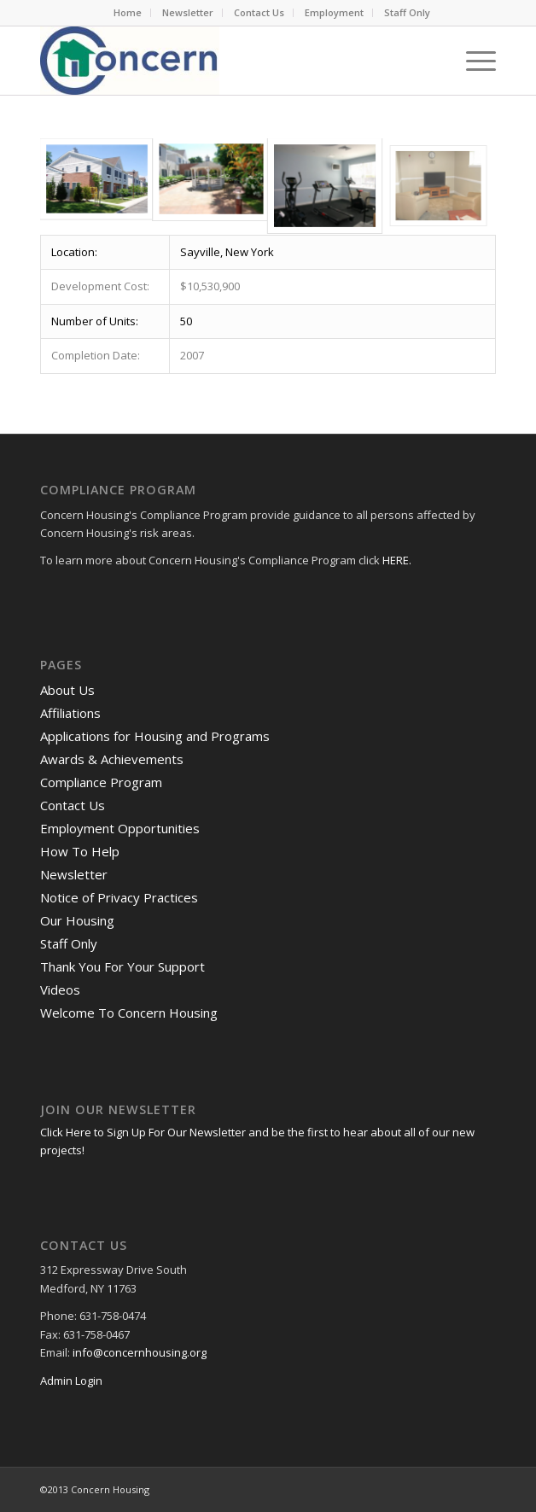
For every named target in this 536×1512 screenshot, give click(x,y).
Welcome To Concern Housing (129, 1012)
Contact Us (259, 12)
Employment (334, 12)
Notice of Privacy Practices (119, 897)
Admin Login (71, 1380)
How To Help (79, 851)
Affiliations (70, 712)
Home (128, 12)
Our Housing (77, 920)
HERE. (396, 560)
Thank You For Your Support (122, 966)
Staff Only (407, 12)
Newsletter (187, 12)
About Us (67, 689)
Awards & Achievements (112, 759)
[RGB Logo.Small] (222, 60)
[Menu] (472, 60)
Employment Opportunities (120, 828)
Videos (60, 989)
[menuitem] (128, 13)
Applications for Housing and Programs (155, 735)
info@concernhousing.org (140, 1352)
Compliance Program (101, 782)
